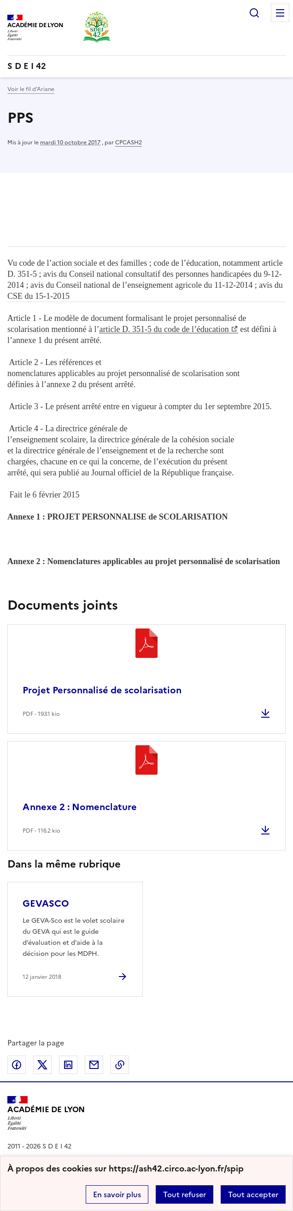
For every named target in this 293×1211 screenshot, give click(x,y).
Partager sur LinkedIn (68, 1065)
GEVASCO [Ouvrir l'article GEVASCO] (46, 903)
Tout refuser (184, 1194)
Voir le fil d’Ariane (30, 89)
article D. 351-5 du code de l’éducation (164, 329)
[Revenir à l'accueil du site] (46, 1113)
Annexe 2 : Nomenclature (80, 807)
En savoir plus (117, 1194)
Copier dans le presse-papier (120, 1065)
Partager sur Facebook (16, 1065)
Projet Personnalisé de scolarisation (102, 690)
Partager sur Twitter (42, 1065)
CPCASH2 (128, 142)
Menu (280, 13)
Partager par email (94, 1065)
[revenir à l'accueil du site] (146, 66)
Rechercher (254, 13)
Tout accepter (253, 1194)
